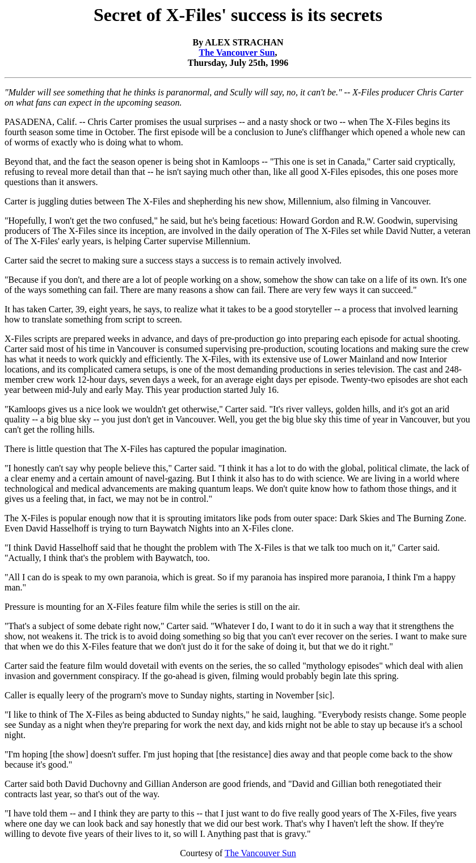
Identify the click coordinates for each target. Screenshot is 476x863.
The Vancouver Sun (237, 52)
